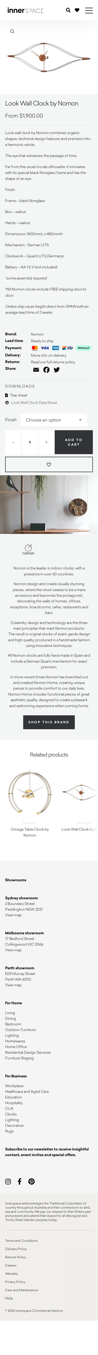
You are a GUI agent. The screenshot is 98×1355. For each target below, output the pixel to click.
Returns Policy (15, 1257)
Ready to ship (42, 340)
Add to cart (74, 442)
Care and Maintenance (21, 1290)
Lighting (12, 1035)
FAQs (9, 1298)
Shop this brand (49, 722)
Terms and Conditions (21, 1240)
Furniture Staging (19, 1057)
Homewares (15, 1041)
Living (10, 1012)
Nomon (37, 334)
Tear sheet (16, 395)
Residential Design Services (28, 1052)
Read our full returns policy (53, 361)
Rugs (9, 1131)
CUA (9, 1108)
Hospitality (14, 1102)
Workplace (14, 1085)
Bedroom (13, 1024)
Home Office (16, 1046)
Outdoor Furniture (20, 1029)
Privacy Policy (15, 1282)
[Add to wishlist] (49, 464)
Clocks (11, 1114)
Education (13, 1097)
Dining (10, 1018)
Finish (11, 419)
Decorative (14, 1125)
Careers (11, 1265)
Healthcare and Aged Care (27, 1091)
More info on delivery (48, 355)
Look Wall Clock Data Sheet (31, 402)
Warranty (11, 1273)
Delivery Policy (16, 1249)
